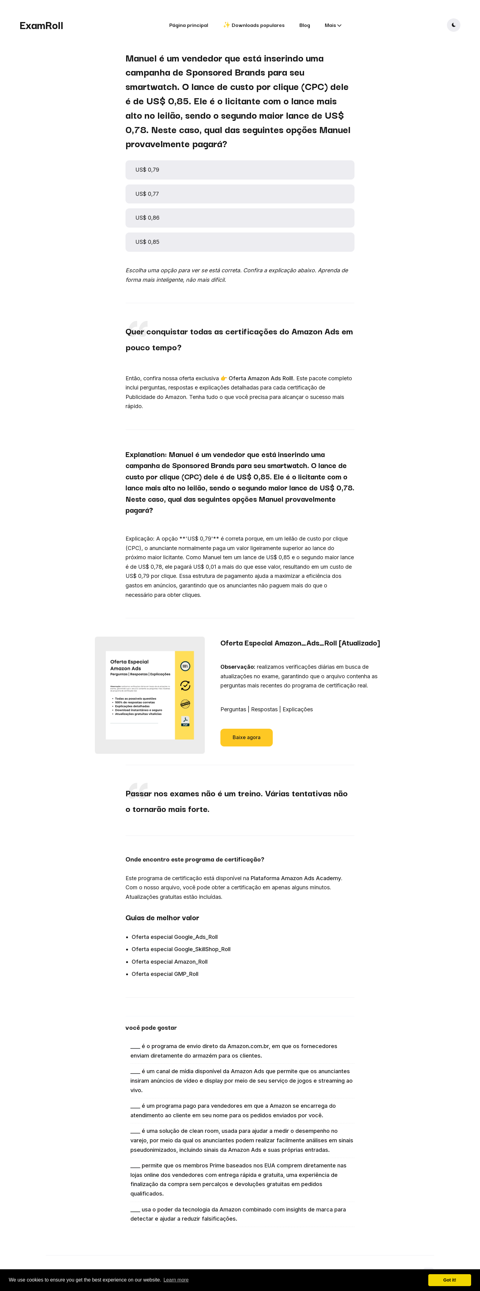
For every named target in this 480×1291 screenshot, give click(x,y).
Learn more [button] (176, 1279)
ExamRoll (41, 24)
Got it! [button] (449, 1280)
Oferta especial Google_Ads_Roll (175, 937)
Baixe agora (247, 737)
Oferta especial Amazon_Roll (170, 961)
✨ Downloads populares (254, 24)
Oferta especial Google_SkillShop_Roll (181, 949)
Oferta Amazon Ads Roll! (261, 378)
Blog (304, 24)
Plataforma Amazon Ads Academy (296, 878)
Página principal (188, 24)
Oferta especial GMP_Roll (165, 974)
